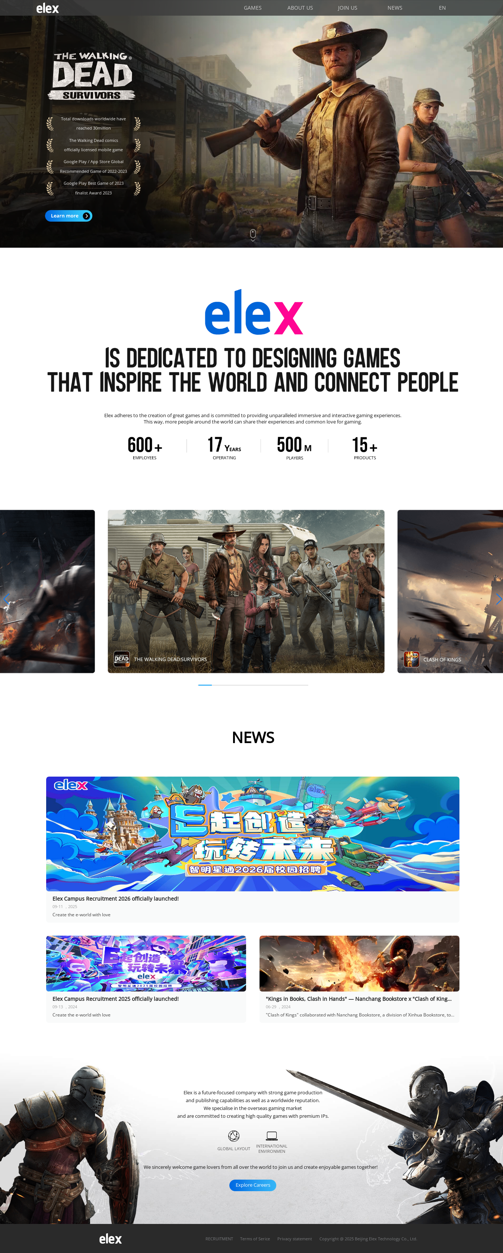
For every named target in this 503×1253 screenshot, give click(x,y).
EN (442, 7)
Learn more (68, 216)
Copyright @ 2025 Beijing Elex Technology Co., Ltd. (368, 1238)
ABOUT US (300, 7)
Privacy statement (294, 1238)
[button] (6, 599)
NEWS (395, 7)
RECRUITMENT (219, 1238)
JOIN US (347, 7)
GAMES (253, 7)
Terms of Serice (255, 1238)
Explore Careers (253, 1184)
